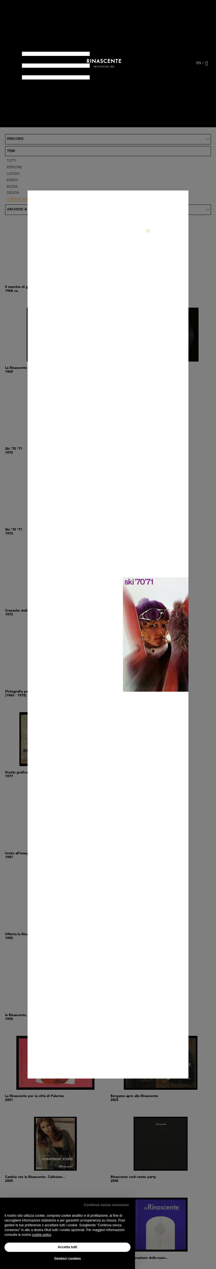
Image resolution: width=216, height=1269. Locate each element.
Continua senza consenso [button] (106, 1205)
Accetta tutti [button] (67, 1247)
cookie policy (41, 1235)
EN (198, 63)
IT (206, 63)
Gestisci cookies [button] (67, 1259)
